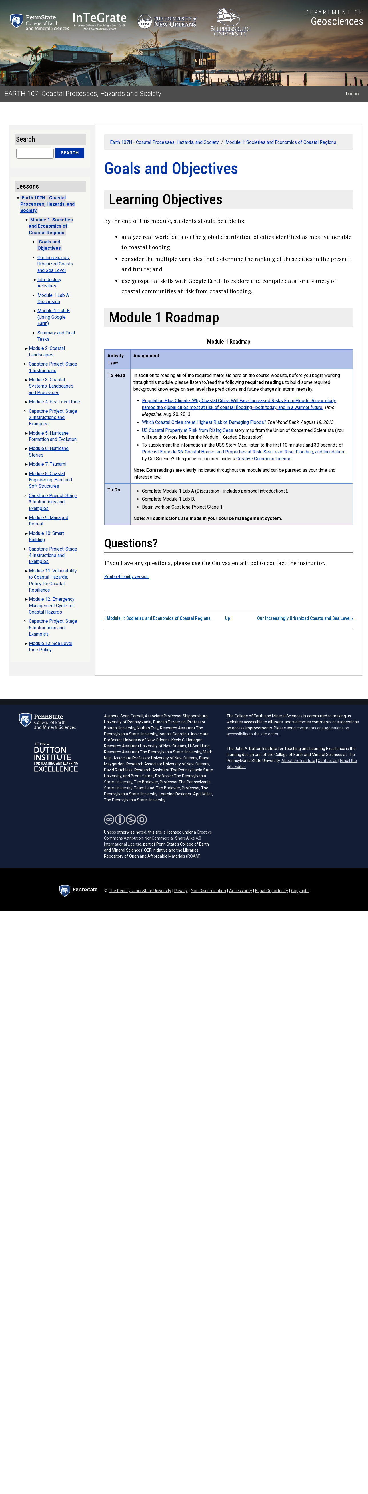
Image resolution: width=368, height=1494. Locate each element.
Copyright (300, 890)
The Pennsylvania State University (140, 890)
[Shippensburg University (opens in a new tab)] (231, 22)
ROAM (193, 856)
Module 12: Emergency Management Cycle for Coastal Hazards (52, 605)
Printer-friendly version (126, 576)
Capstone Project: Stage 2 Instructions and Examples (53, 417)
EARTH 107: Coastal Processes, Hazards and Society (83, 94)
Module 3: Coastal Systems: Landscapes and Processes (51, 386)
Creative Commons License (263, 458)
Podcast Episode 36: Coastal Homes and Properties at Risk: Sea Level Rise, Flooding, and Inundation (243, 452)
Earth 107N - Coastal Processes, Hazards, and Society (164, 142)
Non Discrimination (208, 890)
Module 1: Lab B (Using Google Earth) (53, 317)
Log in (352, 93)
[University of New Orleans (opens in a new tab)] (168, 22)
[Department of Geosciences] (334, 18)
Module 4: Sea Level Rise (54, 401)
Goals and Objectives (49, 245)
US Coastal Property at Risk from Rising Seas (187, 430)
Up (227, 618)
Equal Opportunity (271, 890)
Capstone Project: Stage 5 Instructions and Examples (53, 627)
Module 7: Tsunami (47, 464)
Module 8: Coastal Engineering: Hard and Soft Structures (50, 480)
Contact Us (327, 760)
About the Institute (298, 760)
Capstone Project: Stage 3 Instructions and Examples (53, 502)
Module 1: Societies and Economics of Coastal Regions (280, 142)
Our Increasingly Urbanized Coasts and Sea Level (305, 618)
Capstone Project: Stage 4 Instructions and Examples (53, 555)
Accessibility (240, 890)
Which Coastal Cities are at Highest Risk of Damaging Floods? (204, 422)
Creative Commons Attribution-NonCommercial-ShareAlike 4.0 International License (158, 838)
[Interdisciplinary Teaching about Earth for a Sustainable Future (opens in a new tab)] (99, 22)
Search (70, 153)
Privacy (181, 890)
